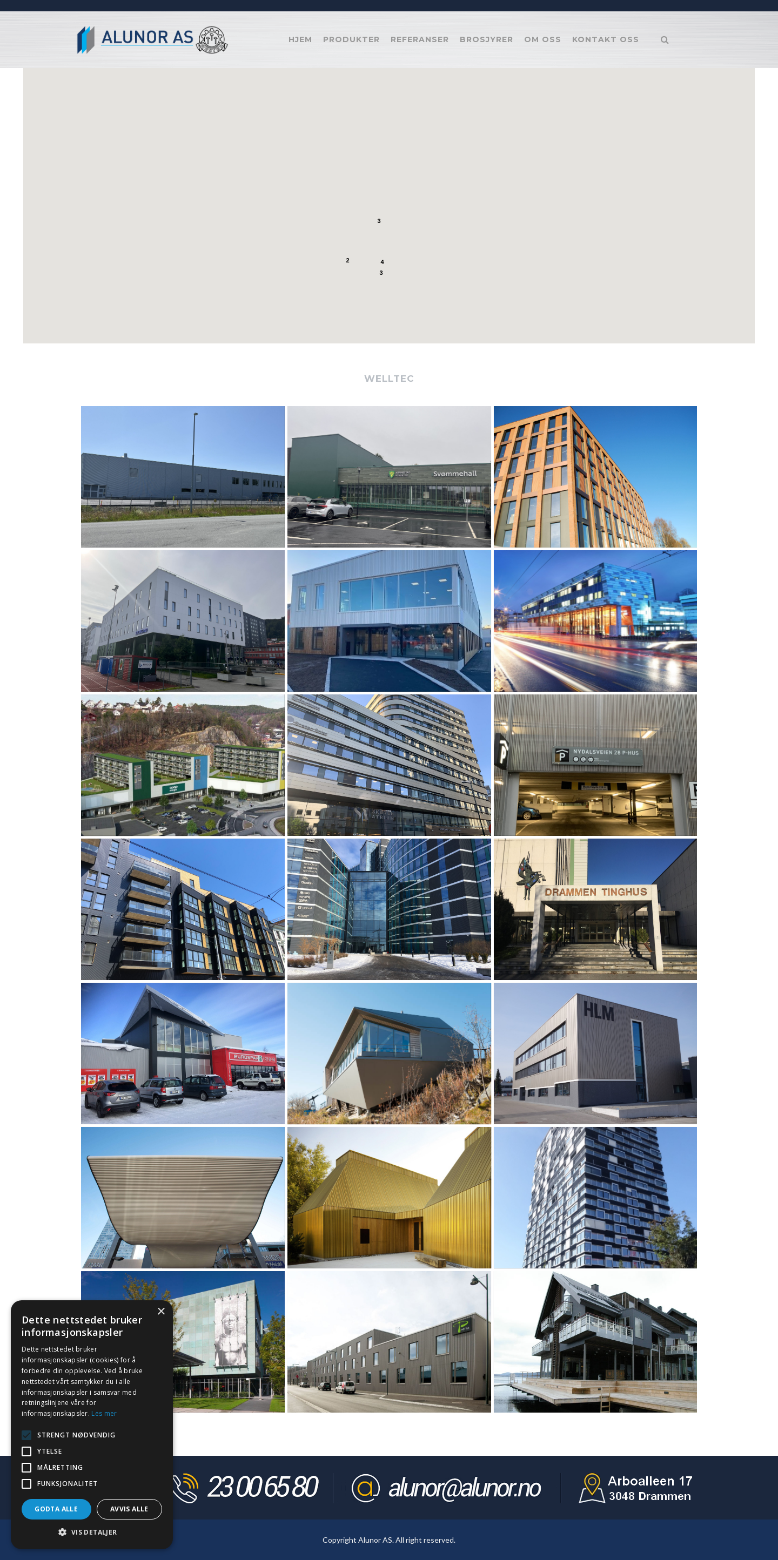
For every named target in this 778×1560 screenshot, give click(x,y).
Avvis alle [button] (129, 1509)
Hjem (300, 39)
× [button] (161, 1312)
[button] (359, 278)
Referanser (420, 39)
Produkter (351, 39)
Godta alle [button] (56, 1509)
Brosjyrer (486, 39)
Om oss (542, 39)
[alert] (92, 1424)
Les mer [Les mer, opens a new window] (104, 1413)
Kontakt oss (605, 39)
